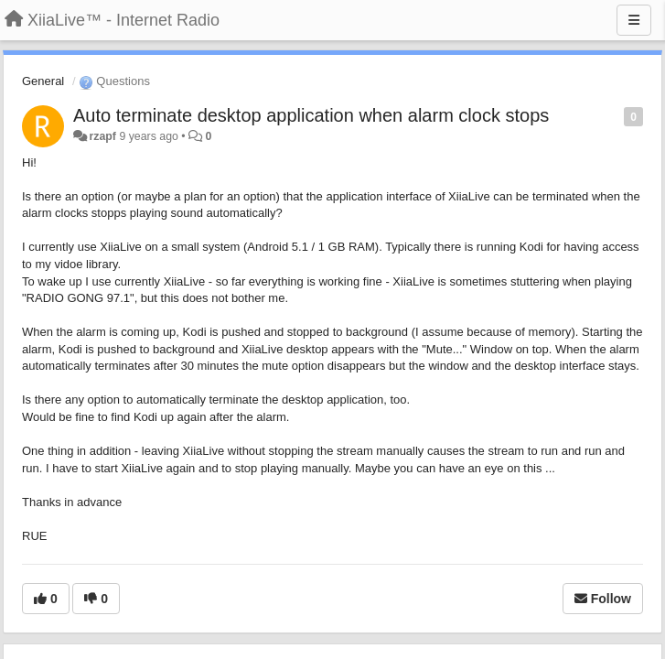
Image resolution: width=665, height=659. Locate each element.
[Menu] (634, 20)
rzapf (102, 136)
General (43, 81)
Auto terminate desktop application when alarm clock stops (311, 115)
